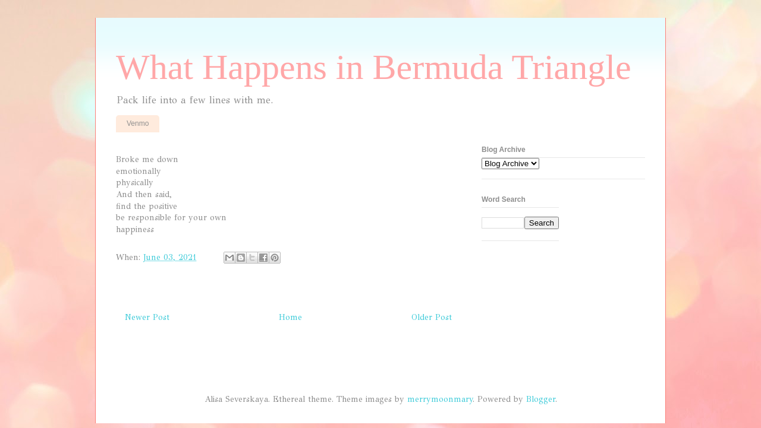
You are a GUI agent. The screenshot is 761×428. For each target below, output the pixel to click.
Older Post (431, 317)
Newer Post (147, 317)
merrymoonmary (440, 399)
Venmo (138, 123)
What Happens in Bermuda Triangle (373, 67)
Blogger (540, 399)
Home (290, 317)
